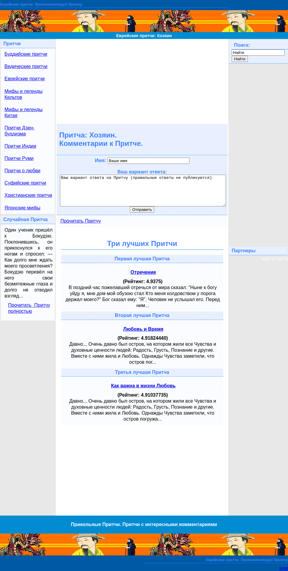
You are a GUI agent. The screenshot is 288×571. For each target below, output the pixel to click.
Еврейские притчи (24, 78)
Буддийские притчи (25, 54)
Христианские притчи (28, 195)
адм (283, 568)
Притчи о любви (22, 170)
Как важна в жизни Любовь (143, 385)
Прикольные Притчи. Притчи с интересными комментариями (144, 524)
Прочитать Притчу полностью (29, 308)
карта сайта (275, 258)
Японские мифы (22, 207)
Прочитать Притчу (80, 220)
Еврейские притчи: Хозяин (144, 35)
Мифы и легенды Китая (23, 112)
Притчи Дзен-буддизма (19, 130)
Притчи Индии (20, 146)
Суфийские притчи (25, 182)
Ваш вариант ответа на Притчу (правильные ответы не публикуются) (143, 190)
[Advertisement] (142, 81)
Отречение (143, 272)
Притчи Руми (19, 158)
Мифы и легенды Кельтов (23, 94)
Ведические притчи (25, 66)
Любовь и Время (143, 329)
